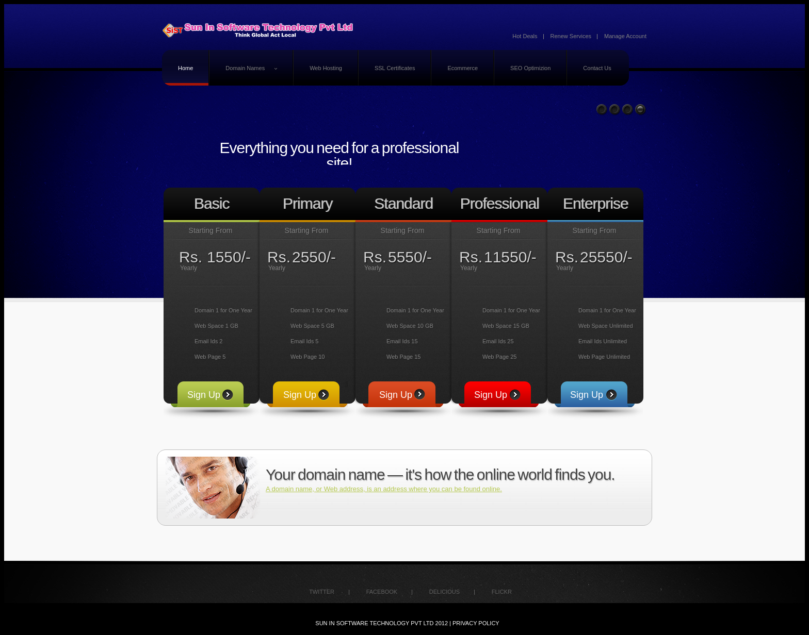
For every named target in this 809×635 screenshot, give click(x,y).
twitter (321, 592)
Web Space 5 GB (312, 326)
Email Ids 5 (304, 341)
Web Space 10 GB (409, 326)
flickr (502, 592)
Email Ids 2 (208, 341)
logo (258, 31)
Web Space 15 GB (505, 326)
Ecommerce (462, 68)
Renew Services (571, 36)
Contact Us (597, 68)
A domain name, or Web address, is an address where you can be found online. (384, 489)
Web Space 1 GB (216, 326)
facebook (382, 592)
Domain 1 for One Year (223, 310)
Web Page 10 (307, 357)
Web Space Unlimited (605, 326)
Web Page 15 (403, 357)
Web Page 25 (499, 357)
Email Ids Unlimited (602, 341)
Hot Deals (524, 36)
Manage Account (625, 36)
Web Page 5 (210, 357)
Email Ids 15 (402, 341)
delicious (444, 592)
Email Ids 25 (498, 341)
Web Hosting (326, 68)
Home (185, 68)
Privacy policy (475, 623)
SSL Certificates (395, 68)
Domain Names (251, 70)
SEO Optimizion (530, 68)
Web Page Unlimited (604, 357)
